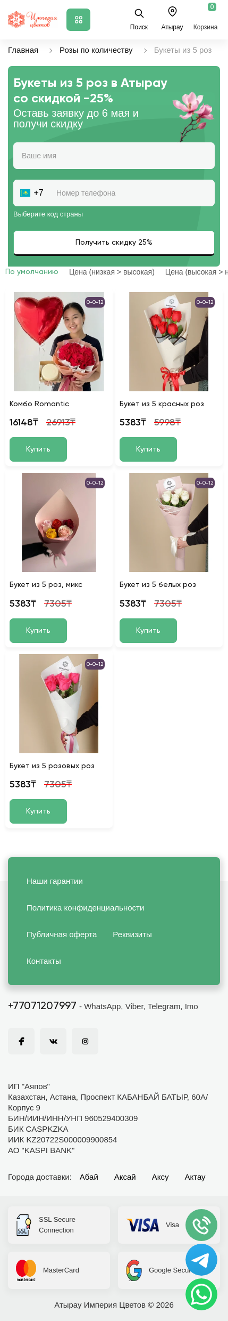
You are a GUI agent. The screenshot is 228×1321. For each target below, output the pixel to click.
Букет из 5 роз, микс (46, 585)
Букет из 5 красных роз (162, 404)
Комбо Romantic (39, 404)
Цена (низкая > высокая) (112, 272)
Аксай (125, 1176)
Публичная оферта (62, 934)
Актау (195, 1176)
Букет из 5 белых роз (158, 585)
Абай (89, 1176)
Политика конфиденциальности (85, 907)
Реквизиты (132, 934)
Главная (23, 49)
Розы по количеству (96, 49)
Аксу (160, 1176)
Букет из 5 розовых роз (52, 766)
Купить (38, 449)
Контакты (44, 960)
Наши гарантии (55, 880)
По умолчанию (31, 272)
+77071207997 (42, 1006)
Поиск (139, 19)
